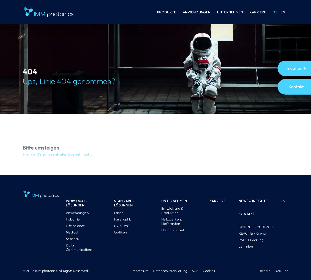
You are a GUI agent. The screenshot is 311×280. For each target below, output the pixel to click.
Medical (72, 232)
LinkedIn (263, 271)
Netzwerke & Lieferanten (171, 221)
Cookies (209, 271)
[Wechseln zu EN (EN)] (283, 12)
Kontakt (247, 214)
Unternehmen (230, 12)
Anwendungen (197, 12)
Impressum (140, 271)
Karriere (257, 12)
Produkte (166, 12)
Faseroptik (122, 219)
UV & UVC (121, 226)
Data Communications (79, 247)
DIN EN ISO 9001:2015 (256, 227)
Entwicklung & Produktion (172, 210)
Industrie (73, 219)
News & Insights (253, 201)
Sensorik (72, 239)
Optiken (120, 232)
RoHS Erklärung (251, 240)
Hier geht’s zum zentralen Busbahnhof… (58, 156)
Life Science (75, 226)
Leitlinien (246, 246)
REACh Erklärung (252, 233)
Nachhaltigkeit (172, 230)
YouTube (281, 271)
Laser (118, 213)
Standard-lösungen (124, 203)
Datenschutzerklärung (170, 271)
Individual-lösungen (76, 203)
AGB (195, 271)
